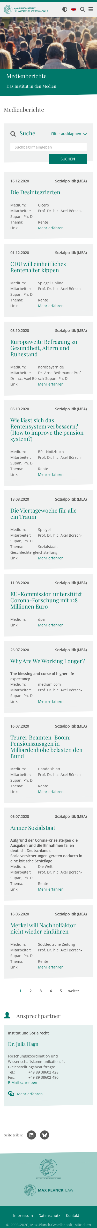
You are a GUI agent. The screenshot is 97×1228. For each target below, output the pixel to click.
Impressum (23, 1215)
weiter (73, 990)
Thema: (16, 222)
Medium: (18, 205)
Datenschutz (49, 1215)
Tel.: (11, 1072)
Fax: (11, 1077)
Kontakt (72, 1215)
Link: (14, 227)
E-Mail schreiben (22, 1082)
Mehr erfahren (51, 227)
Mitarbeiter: (20, 210)
